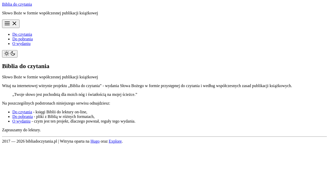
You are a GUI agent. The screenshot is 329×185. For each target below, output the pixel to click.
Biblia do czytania (17, 4)
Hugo (95, 141)
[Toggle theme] (9, 54)
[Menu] (11, 24)
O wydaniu (21, 43)
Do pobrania (22, 39)
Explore (115, 141)
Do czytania (22, 34)
